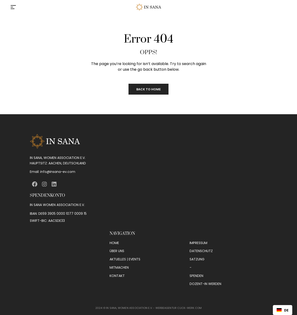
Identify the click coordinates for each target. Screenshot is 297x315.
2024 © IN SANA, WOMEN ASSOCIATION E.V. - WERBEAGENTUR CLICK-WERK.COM (148, 308)
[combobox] (282, 310)
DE (282, 310)
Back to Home (148, 89)
